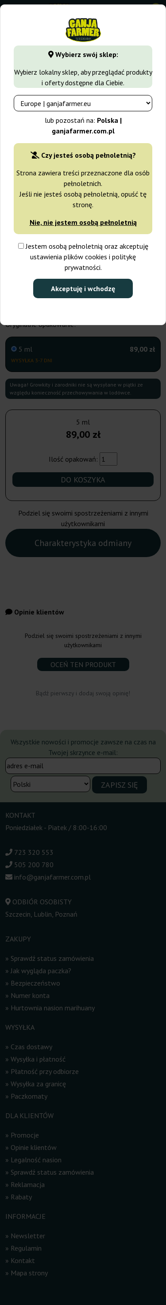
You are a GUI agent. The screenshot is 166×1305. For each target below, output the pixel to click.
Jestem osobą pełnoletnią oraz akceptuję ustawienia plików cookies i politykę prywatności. (83, 257)
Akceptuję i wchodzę (83, 288)
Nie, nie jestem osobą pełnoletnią (83, 222)
